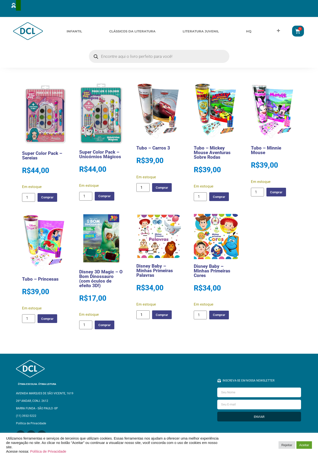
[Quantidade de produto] (28, 198)
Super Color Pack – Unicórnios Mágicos (100, 155)
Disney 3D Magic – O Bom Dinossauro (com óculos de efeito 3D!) (101, 279)
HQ (248, 31)
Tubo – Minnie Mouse (266, 151)
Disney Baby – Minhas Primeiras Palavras (154, 271)
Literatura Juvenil (201, 31)
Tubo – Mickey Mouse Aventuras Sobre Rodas (212, 153)
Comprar (49, 198)
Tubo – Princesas (40, 280)
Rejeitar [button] (286, 445)
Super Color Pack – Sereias (42, 156)
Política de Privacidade (48, 451)
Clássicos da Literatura (132, 31)
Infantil (74, 31)
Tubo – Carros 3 (153, 149)
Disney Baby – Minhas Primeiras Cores (212, 271)
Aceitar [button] (304, 445)
